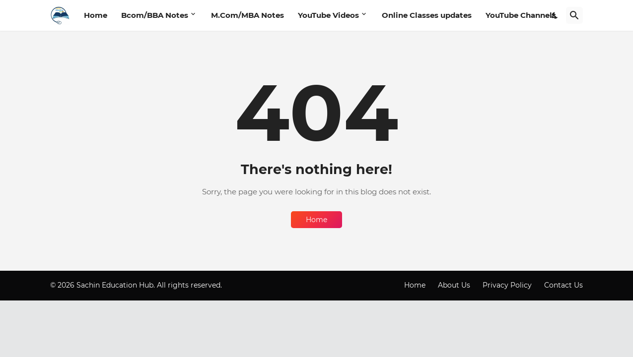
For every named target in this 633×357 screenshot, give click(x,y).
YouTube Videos (328, 15)
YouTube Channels (521, 15)
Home (95, 15)
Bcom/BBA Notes (154, 15)
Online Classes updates (427, 15)
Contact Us (563, 285)
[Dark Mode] (555, 15)
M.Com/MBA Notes (247, 15)
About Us (454, 285)
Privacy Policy (507, 285)
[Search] (574, 15)
